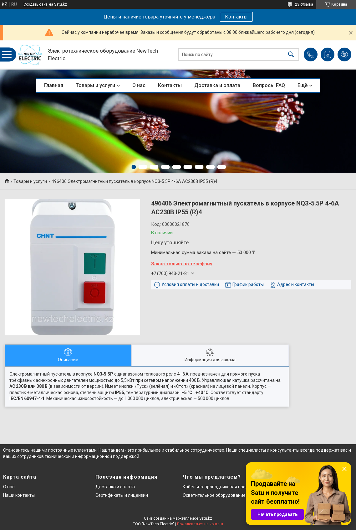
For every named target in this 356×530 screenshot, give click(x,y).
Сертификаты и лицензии (121, 495)
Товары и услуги (95, 85)
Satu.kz (205, 518)
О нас (138, 85)
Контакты (236, 17)
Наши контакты (19, 495)
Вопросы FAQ (269, 85)
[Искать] (290, 54)
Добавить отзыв (344, 54)
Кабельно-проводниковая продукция (222, 486)
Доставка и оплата (217, 85)
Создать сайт (35, 4)
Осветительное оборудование (214, 495)
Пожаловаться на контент (200, 524)
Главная (53, 85)
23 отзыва (304, 4)
